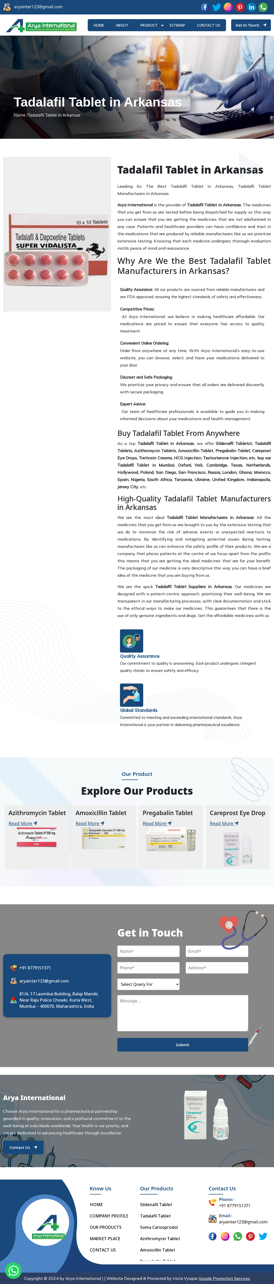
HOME (99, 25)
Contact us (208, 25)
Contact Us (23, 1147)
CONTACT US (103, 1250)
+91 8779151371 (35, 968)
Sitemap (177, 25)
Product (149, 25)
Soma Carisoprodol (159, 1227)
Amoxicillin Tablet (157, 1250)
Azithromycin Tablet (160, 1238)
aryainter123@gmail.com (38, 7)
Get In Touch (251, 25)
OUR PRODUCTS (106, 1227)
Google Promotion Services (224, 1278)
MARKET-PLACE (105, 1238)
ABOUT (122, 25)
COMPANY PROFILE (109, 1216)
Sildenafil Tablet (156, 1204)
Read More (23, 823)
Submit (182, 1044)
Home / (21, 115)
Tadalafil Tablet (155, 1216)
